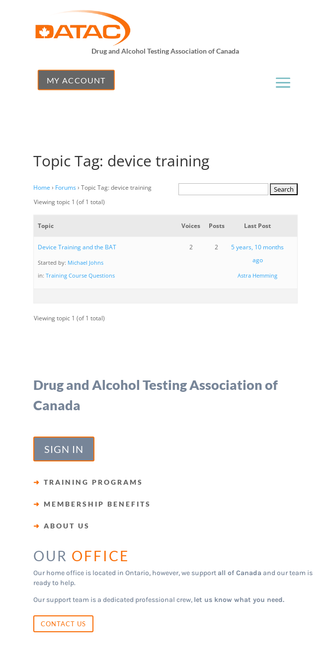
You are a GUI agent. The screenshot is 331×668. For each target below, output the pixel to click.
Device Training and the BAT (77, 247)
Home (41, 187)
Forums (65, 187)
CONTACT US (63, 624)
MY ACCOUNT (75, 80)
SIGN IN (63, 449)
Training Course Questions (80, 275)
